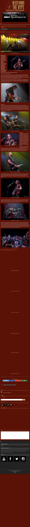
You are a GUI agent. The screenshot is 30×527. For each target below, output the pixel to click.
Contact (2, 445)
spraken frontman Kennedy (25, 76)
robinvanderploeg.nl (15, 471)
